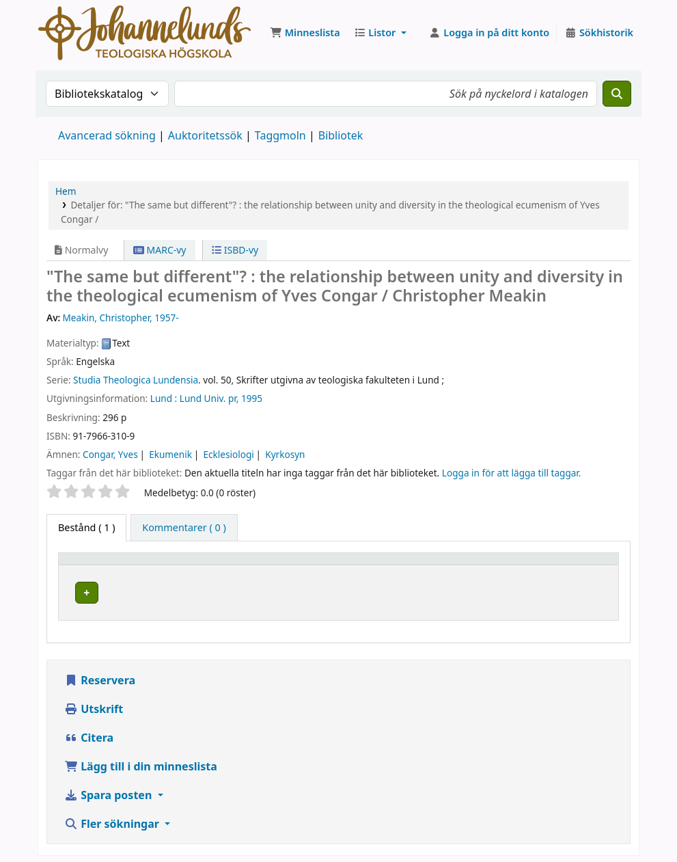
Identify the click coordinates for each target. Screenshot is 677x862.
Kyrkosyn (285, 454)
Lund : (163, 398)
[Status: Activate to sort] (588, 564)
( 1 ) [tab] (86, 527)
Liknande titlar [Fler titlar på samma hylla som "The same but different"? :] (505, 590)
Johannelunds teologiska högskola (244, 590)
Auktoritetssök (205, 135)
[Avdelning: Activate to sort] (383, 564)
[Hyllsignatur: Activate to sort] (490, 564)
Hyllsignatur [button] (460, 564)
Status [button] (578, 564)
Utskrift (93, 704)
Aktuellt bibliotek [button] (208, 564)
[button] (305, 33)
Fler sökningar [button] (113, 819)
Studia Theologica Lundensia (135, 379)
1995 (251, 398)
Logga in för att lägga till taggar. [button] (511, 472)
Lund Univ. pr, (209, 398)
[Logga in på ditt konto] (489, 33)
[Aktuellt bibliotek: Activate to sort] (251, 564)
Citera (88, 733)
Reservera (99, 676)
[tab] (184, 527)
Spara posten (109, 790)
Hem (65, 191)
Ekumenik (170, 454)
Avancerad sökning (107, 135)
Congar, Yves (110, 454)
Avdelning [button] (372, 564)
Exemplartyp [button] (95, 564)
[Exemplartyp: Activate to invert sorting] (109, 564)
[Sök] (617, 94)
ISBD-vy (235, 249)
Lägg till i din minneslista (140, 762)
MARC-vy (159, 249)
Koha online (144, 32)
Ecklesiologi (228, 454)
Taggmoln (280, 135)
